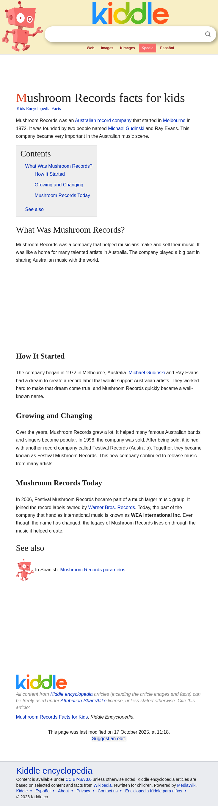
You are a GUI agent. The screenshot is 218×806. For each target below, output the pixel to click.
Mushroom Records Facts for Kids (52, 716)
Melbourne (174, 120)
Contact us (108, 791)
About (63, 791)
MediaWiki (186, 785)
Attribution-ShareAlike (83, 700)
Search (208, 34)
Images (107, 48)
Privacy (83, 791)
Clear (196, 34)
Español (167, 48)
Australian (85, 120)
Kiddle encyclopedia (71, 694)
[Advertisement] (109, 71)
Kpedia (147, 48)
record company (115, 120)
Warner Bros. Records (111, 507)
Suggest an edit (108, 738)
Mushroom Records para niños (93, 569)
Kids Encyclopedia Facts (39, 108)
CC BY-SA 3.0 (78, 779)
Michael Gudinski (126, 128)
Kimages (127, 48)
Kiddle (22, 791)
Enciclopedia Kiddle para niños (153, 791)
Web (90, 48)
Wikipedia (103, 785)
